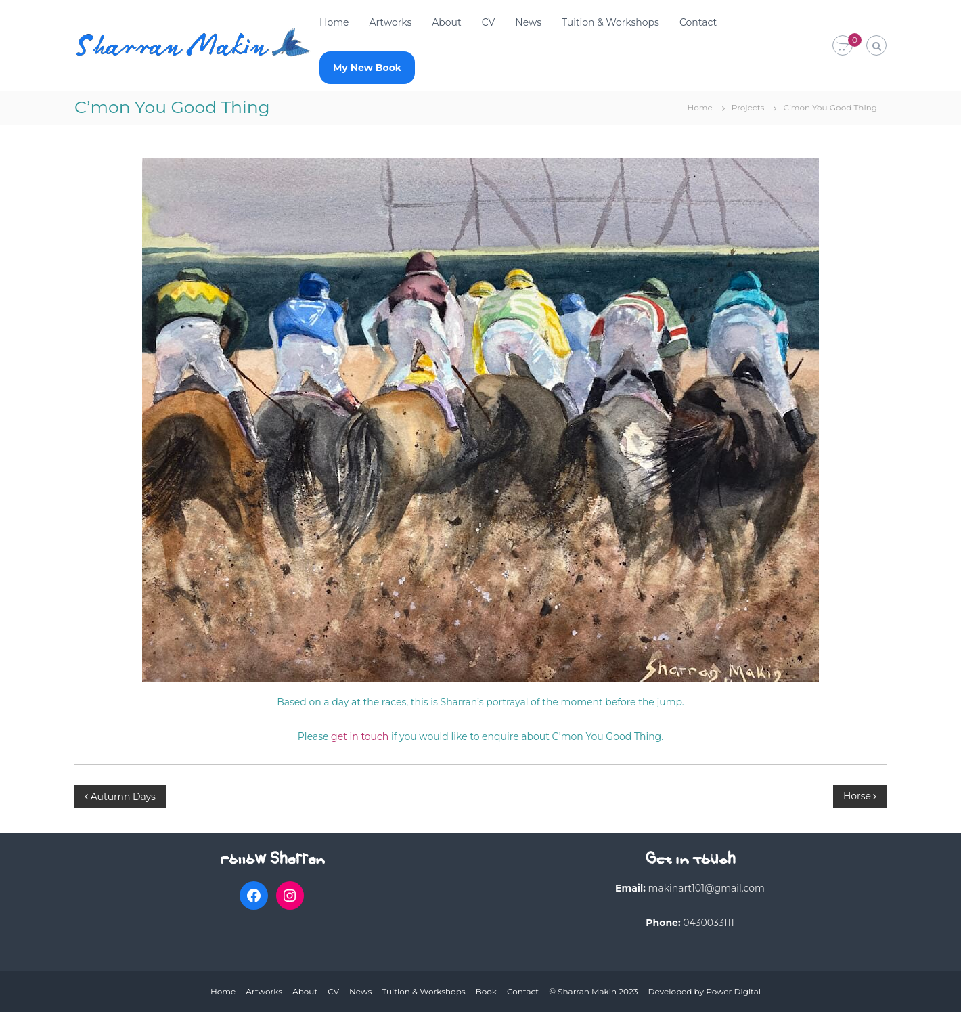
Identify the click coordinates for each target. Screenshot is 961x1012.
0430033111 (708, 923)
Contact (698, 22)
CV (488, 22)
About (446, 22)
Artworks (390, 22)
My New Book (367, 68)
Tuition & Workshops (610, 22)
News (528, 22)
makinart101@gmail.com (706, 888)
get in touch (359, 736)
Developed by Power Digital (704, 991)
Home (334, 22)
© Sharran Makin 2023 (593, 991)
